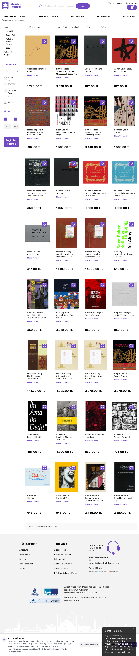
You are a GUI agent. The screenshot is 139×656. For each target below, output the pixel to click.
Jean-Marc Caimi (93, 69)
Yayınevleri (129, 16)
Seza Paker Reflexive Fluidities (123, 255)
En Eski (103, 27)
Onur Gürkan (11, 84)
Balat (29, 71)
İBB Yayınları (77, 16)
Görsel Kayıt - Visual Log (123, 499)
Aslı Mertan (33, 434)
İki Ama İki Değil (34, 437)
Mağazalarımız (26, 563)
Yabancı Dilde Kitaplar (10, 53)
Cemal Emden (92, 495)
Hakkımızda (24, 554)
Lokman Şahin (121, 130)
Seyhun (59, 193)
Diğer (8, 48)
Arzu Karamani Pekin (10, 90)
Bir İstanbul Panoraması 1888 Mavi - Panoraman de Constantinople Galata (124, 194)
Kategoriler (103, 16)
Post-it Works (120, 71)
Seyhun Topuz (63, 191)
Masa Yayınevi (33, 75)
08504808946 (72, 600)
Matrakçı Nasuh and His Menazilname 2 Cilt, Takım (66, 255)
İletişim (22, 559)
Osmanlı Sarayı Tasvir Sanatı (65, 316)
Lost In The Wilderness (124, 315)
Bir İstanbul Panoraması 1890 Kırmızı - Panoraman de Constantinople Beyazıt (95, 194)
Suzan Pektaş (63, 495)
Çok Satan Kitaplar (14, 16)
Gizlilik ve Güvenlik (63, 563)
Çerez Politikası (61, 568)
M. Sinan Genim (121, 191)
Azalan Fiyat (77, 27)
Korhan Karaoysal (94, 312)
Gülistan (30, 498)
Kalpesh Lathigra (122, 312)
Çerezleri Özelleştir (89, 644)
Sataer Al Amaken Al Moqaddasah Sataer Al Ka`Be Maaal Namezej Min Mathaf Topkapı (66, 72)
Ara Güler (61, 434)
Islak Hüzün (90, 437)
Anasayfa (6, 20)
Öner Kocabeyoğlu (36, 191)
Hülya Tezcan (62, 69)
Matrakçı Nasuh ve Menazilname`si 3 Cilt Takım (94, 255)
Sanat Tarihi (11, 35)
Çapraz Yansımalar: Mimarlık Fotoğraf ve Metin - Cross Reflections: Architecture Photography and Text (94, 499)
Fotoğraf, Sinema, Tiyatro (10, 41)
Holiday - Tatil (33, 254)
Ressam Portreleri (122, 437)
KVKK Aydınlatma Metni (65, 573)
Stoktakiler (10, 102)
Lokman (117, 132)
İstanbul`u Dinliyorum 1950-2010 (65, 438)
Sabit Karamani (35, 312)
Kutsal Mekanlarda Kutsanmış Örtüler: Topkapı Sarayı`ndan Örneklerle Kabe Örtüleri (95, 133)
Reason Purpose (92, 315)
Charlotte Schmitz (36, 69)
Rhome (88, 71)
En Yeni (89, 27)
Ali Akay (118, 251)
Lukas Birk (32, 495)
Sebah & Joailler (93, 191)
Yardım (22, 568)
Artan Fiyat (62, 27)
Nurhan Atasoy (9, 78)
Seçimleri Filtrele (11, 142)
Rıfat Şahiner (62, 130)
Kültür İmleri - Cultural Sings (65, 133)
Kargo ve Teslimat (63, 554)
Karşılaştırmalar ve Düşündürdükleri (35, 133)
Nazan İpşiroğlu (35, 130)
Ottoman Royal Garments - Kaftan (64, 377)
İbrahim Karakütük (94, 434)
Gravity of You (62, 498)
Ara (82, 6)
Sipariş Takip (60, 550)
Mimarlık (9, 31)
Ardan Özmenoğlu (123, 69)
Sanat (6, 27)
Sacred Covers (120, 376)
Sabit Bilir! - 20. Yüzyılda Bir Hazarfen (36, 316)
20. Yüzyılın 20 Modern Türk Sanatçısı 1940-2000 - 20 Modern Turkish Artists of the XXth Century (37, 194)
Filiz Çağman (62, 312)
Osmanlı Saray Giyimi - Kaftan (95, 377)
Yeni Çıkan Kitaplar (47, 16)
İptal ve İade (60, 559)
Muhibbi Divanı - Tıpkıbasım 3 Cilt (34, 377)
